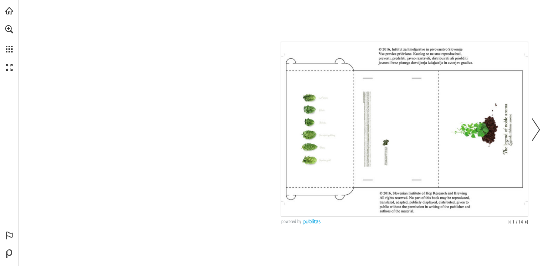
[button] (9, 29)
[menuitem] (9, 38)
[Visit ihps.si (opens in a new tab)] (9, 10)
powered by (291, 221)
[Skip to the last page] (526, 222)
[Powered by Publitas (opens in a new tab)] (9, 254)
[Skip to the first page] (509, 222)
